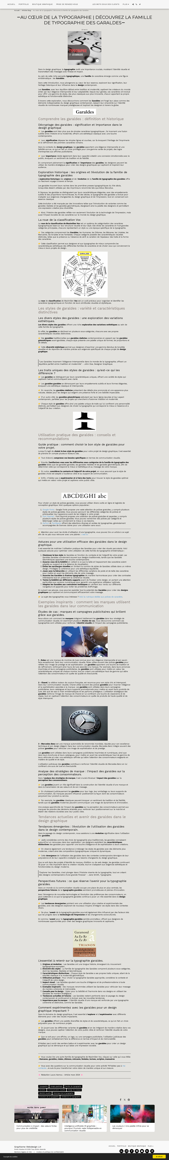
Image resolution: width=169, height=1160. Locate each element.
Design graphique (56, 1086)
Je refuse (159, 1156)
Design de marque (74, 1090)
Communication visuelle (56, 1090)
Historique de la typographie (63, 1093)
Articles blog (26, 10)
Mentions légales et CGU (23, 1152)
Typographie (43, 1086)
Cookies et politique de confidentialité (50, 1152)
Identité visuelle (45, 1093)
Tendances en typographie (70, 1097)
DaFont (46, 523)
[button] (137, 4)
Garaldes (42, 1090)
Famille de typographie (73, 1086)
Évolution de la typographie (49, 1097)
